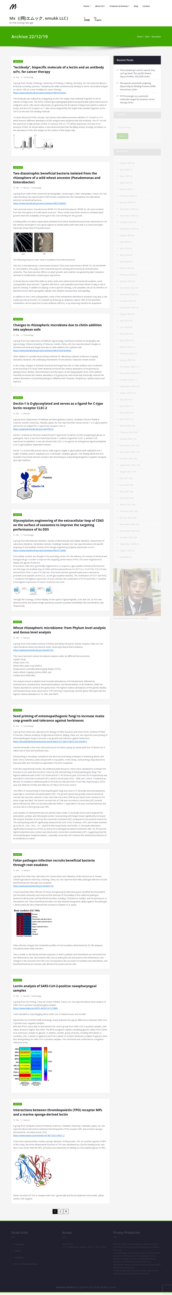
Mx (17, 77)
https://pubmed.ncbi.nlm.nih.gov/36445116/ (33, 885)
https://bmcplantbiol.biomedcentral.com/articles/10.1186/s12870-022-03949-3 (50, 741)
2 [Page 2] (60, 1211)
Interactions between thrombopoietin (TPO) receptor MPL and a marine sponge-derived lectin (59, 1111)
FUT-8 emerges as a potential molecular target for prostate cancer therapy (137, 99)
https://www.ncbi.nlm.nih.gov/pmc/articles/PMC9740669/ (39, 203)
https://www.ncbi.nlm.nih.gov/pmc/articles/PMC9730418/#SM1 (42, 350)
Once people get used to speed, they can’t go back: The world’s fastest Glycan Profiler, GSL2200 (137, 73)
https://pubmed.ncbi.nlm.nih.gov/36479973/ (33, 428)
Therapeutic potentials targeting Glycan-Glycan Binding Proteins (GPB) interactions (138, 86)
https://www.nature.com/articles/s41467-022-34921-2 (38, 1135)
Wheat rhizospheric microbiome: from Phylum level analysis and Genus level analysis (54, 629)
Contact (146, 6)
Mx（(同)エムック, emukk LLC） (39, 18)
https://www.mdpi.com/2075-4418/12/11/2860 (35, 1007)
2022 (146, 36)
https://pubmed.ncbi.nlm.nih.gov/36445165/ (33, 649)
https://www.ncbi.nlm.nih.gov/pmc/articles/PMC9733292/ (39, 92)
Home (86, 6)
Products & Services (119, 6)
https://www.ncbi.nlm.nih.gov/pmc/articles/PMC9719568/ (39, 550)
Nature (27, 187)
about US (99, 6)
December (156, 36)
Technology (29, 77)
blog (136, 6)
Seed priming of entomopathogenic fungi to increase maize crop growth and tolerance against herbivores (60, 717)
